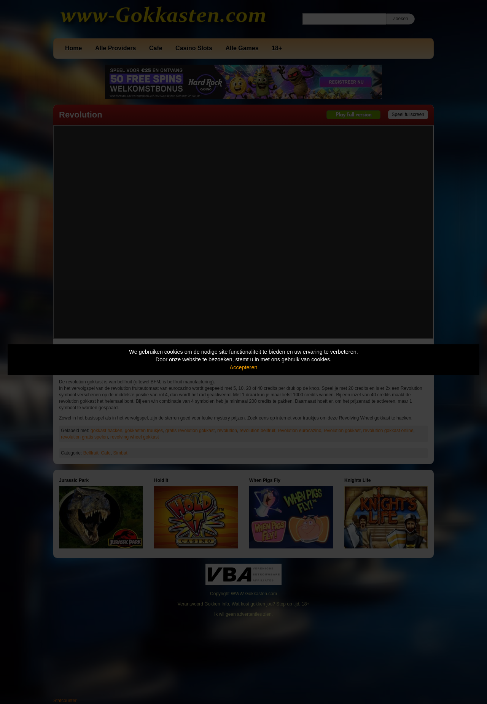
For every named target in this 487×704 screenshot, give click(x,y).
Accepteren (244, 367)
